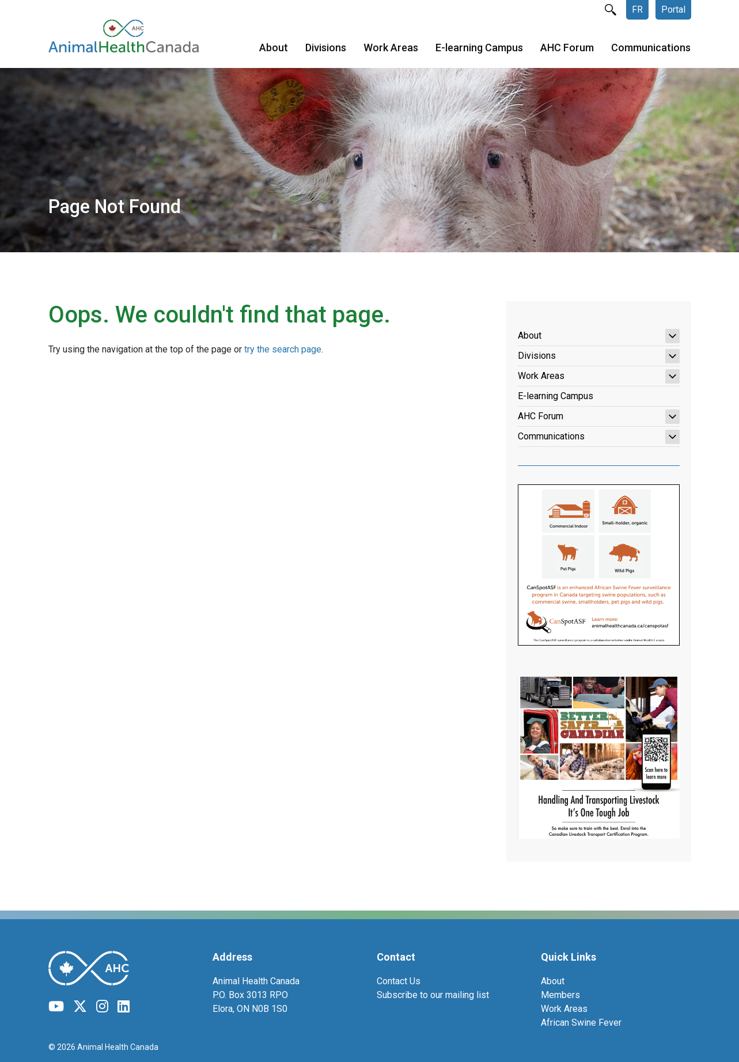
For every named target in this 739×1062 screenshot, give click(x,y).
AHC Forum (567, 49)
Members (560, 994)
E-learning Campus (479, 49)
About (273, 49)
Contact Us (398, 981)
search (610, 10)
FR (637, 9)
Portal (673, 9)
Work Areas (390, 49)
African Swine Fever (581, 1022)
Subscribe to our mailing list (433, 994)
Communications (651, 49)
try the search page (282, 349)
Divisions (325, 49)
